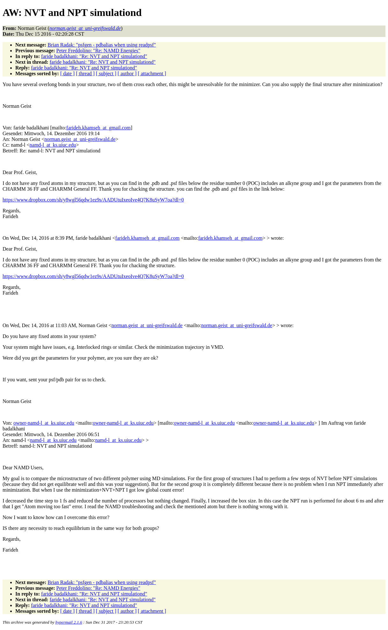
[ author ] (127, 73)
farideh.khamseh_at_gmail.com (98, 127)
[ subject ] (106, 73)
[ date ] (67, 73)
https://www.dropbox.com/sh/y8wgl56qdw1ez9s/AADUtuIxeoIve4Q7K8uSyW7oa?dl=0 (93, 199)
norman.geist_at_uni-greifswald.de (79, 139)
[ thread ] (85, 73)
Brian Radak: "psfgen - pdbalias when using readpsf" (102, 45)
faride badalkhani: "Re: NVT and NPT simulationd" (94, 56)
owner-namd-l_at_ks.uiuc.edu (43, 423)
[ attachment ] (152, 73)
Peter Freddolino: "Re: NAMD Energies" (98, 50)
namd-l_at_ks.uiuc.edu (53, 145)
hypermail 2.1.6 (68, 622)
